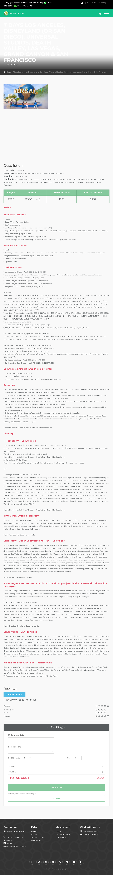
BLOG (34, 834)
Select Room (14, 747)
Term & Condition (38, 837)
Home (8, 72)
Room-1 (11, 758)
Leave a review (14, 694)
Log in (86, 3)
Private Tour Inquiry (98, 3)
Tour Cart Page (63, 834)
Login (59, 831)
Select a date (16, 735)
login (56, 798)
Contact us (35, 840)
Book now (56, 787)
